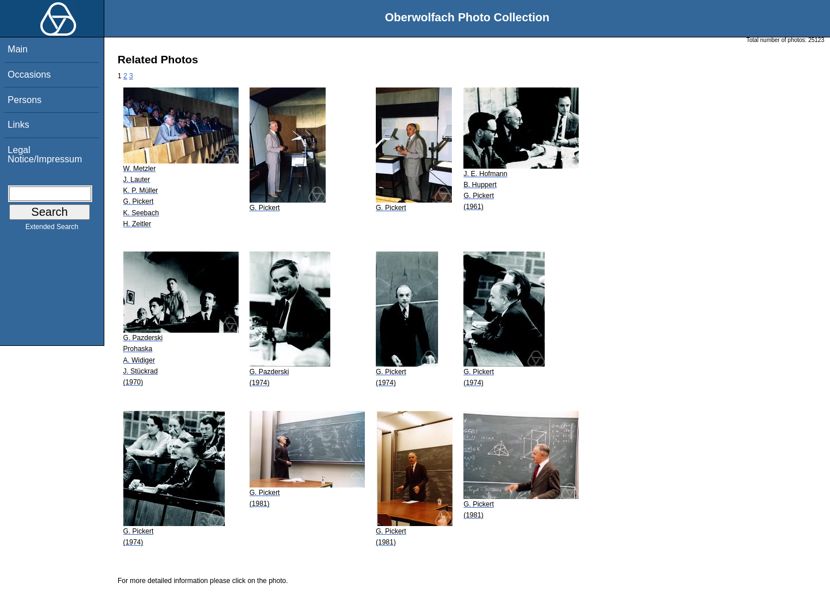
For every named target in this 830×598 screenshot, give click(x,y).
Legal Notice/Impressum (44, 154)
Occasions (29, 74)
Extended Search (51, 229)
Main (17, 49)
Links (18, 124)
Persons (24, 100)
